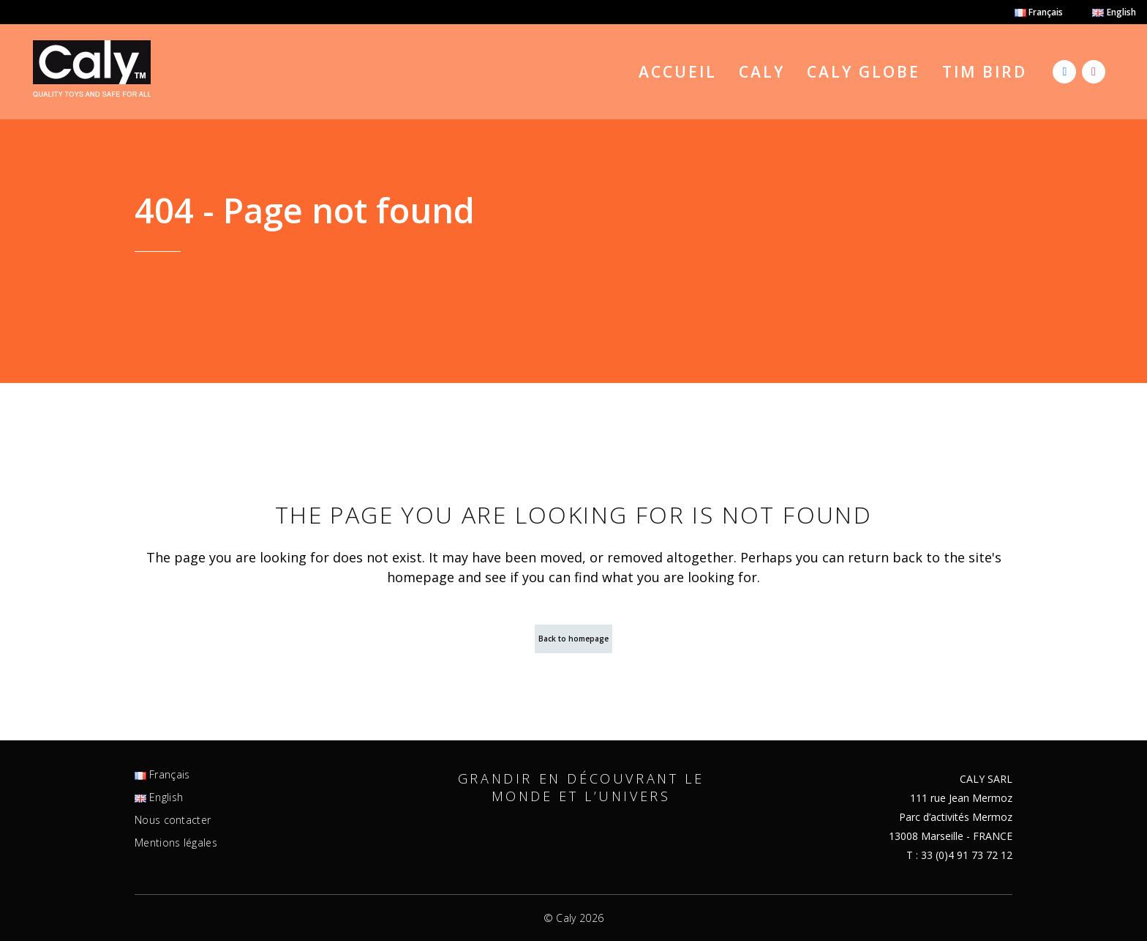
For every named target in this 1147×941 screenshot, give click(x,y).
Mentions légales (176, 843)
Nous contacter (173, 820)
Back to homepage (573, 638)
